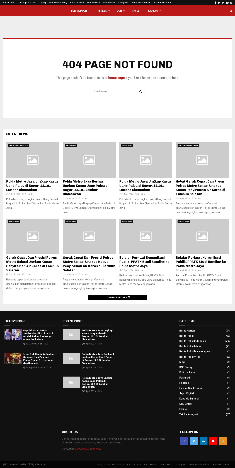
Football (184, 382)
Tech (118, 10)
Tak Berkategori (188, 414)
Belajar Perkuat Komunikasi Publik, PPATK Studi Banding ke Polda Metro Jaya (144, 262)
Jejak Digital (186, 393)
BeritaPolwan (93, 2)
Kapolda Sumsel (189, 398)
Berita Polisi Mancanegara (194, 351)
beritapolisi (123, 2)
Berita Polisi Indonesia (18, 145)
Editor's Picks (187, 372)
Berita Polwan (77, 2)
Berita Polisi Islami (190, 346)
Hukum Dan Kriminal (191, 388)
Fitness (101, 10)
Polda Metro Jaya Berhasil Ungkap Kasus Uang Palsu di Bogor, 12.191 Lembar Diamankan (85, 187)
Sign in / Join (28, 2)
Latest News (17, 134)
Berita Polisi (109, 2)
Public (183, 409)
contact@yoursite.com (88, 449)
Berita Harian (187, 330)
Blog (43, 2)
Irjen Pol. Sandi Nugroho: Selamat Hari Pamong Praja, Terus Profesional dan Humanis (38, 359)
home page (116, 78)
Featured (184, 377)
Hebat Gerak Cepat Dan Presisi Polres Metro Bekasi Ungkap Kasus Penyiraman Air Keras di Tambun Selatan (201, 187)
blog (182, 362)
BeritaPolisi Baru (162, 2)
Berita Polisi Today (58, 2)
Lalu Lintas (185, 403)
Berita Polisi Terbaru (141, 2)
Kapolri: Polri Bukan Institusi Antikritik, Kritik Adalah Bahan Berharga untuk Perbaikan (38, 335)
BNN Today (185, 367)
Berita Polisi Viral (189, 356)
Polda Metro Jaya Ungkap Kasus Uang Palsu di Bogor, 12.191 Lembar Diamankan (32, 185)
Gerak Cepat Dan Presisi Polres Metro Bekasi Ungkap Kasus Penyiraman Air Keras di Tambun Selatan (32, 264)
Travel (134, 10)
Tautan (153, 10)
